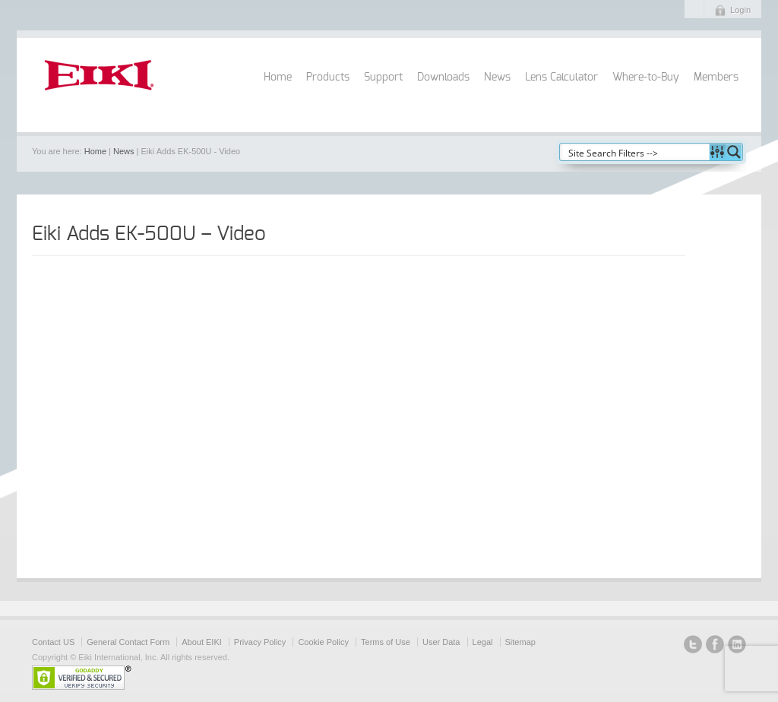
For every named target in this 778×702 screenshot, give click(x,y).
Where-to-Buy (645, 77)
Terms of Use (385, 642)
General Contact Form (128, 642)
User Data (441, 642)
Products (327, 77)
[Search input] (635, 152)
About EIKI (202, 642)
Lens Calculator (561, 77)
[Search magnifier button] (734, 152)
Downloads (443, 77)
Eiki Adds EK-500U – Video (149, 234)
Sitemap (520, 642)
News (497, 77)
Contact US (53, 642)
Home (278, 77)
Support (383, 77)
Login (740, 9)
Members (716, 77)
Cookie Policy (323, 642)
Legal (483, 642)
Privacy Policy (260, 642)
